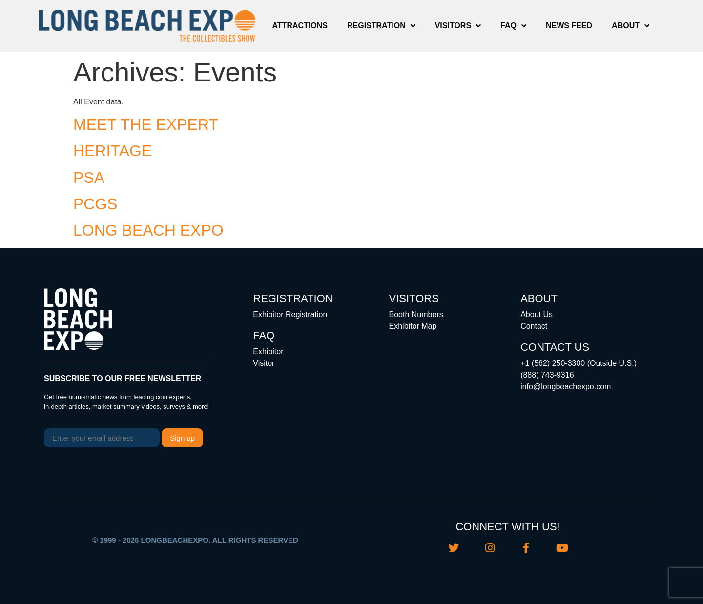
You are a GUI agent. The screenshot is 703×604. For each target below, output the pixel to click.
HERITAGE (112, 151)
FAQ (513, 26)
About (630, 26)
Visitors (458, 26)
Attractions (300, 25)
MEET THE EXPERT (145, 124)
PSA (88, 177)
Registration (381, 26)
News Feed (569, 25)
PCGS (95, 204)
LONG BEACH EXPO (148, 230)
